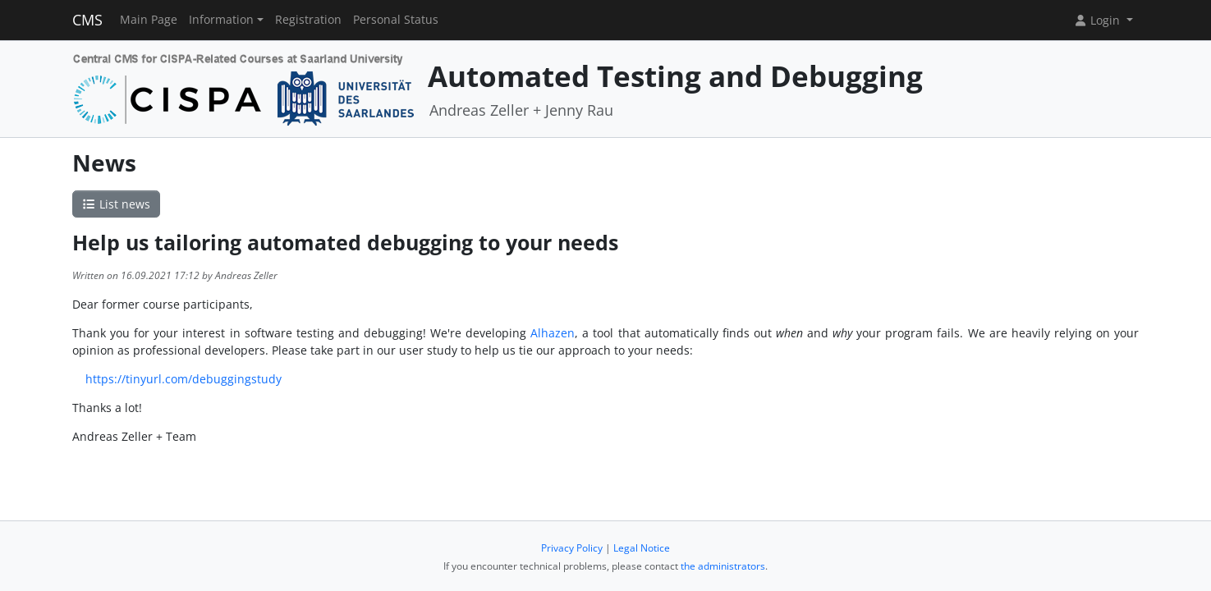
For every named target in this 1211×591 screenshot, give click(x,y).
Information (221, 19)
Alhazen (552, 333)
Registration (308, 19)
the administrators (723, 566)
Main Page (148, 19)
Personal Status (395, 19)
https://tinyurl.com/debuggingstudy (183, 379)
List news (116, 204)
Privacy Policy (572, 548)
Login (1098, 20)
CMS (87, 20)
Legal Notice (641, 548)
